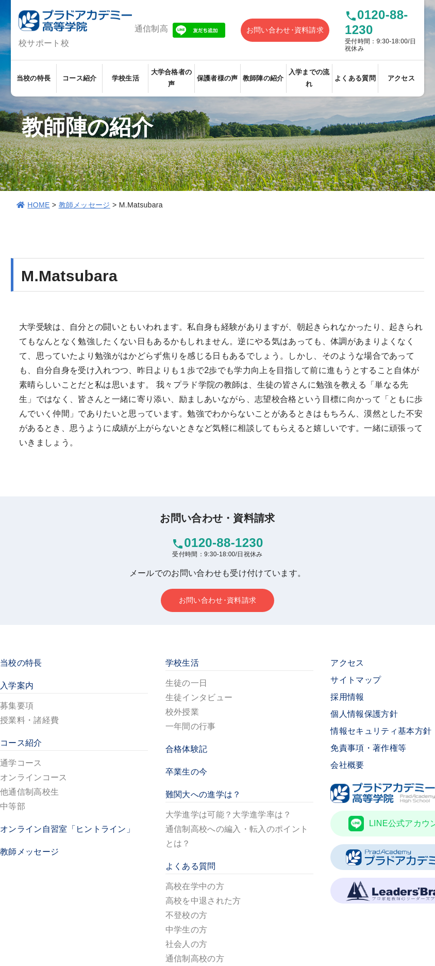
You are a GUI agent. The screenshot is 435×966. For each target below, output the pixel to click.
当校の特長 (33, 78)
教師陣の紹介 (263, 78)
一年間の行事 (190, 726)
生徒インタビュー (199, 697)
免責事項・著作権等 (368, 748)
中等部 (12, 806)
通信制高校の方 (194, 958)
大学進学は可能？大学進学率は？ (228, 814)
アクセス (401, 78)
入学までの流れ (309, 78)
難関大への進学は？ (203, 794)
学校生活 (125, 78)
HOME (38, 205)
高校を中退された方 (203, 900)
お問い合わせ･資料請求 (285, 30)
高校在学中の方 (194, 886)
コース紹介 (79, 78)
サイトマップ (355, 679)
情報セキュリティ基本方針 (380, 731)
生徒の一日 (186, 683)
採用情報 (347, 697)
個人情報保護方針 (364, 714)
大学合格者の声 (171, 78)
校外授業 (182, 711)
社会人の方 (186, 944)
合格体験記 (186, 749)
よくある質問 (355, 78)
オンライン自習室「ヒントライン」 (67, 829)
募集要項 (17, 705)
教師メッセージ (84, 205)
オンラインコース (34, 777)
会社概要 (347, 765)
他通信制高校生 (29, 791)
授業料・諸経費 (29, 720)
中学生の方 (186, 929)
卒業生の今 (186, 771)
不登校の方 (186, 915)
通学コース (21, 763)
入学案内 (17, 685)
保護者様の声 (217, 78)
